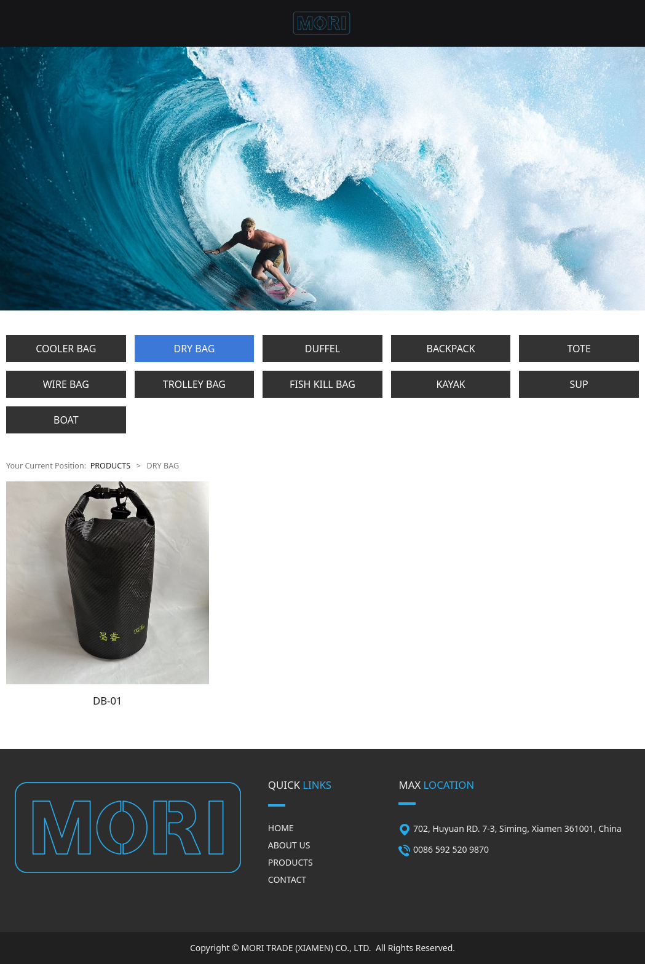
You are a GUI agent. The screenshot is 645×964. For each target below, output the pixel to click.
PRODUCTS (110, 465)
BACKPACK (451, 348)
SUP (579, 384)
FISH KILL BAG (322, 384)
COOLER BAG (66, 348)
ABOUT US (289, 845)
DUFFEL (322, 348)
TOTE (578, 348)
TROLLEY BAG (194, 384)
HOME (281, 828)
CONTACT (287, 879)
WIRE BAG (66, 384)
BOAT (66, 420)
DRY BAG (194, 348)
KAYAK (450, 384)
